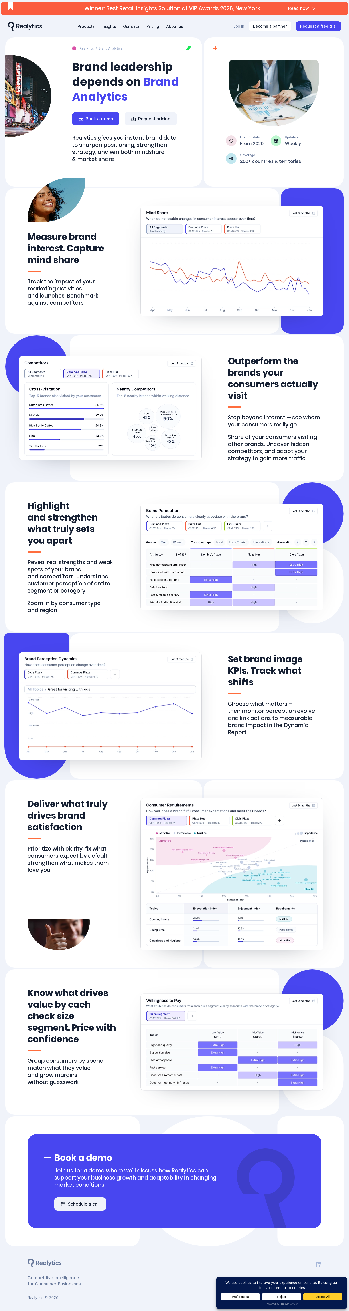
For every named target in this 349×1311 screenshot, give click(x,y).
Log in (238, 26)
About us (174, 26)
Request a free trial (318, 26)
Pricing (152, 26)
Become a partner (270, 26)
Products (86, 26)
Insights (109, 26)
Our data (131, 26)
